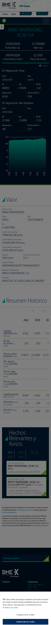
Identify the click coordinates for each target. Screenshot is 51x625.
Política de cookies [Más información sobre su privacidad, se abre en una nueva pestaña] (11, 610)
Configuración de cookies (25, 617)
